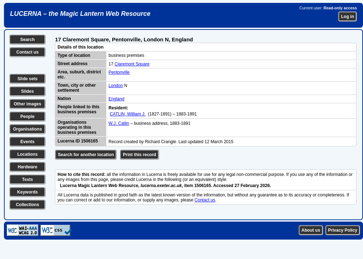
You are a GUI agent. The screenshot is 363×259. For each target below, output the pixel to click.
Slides (27, 91)
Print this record (139, 154)
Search (27, 39)
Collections (27, 204)
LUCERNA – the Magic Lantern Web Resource (80, 13)
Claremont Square (132, 64)
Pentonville (119, 72)
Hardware (27, 166)
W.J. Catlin (118, 123)
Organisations (27, 129)
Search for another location (86, 154)
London (115, 85)
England (116, 98)
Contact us (27, 52)
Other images (27, 103)
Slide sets (27, 78)
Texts (27, 179)
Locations (27, 154)
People (27, 116)
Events (27, 141)
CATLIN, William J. (128, 114)
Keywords (27, 192)
